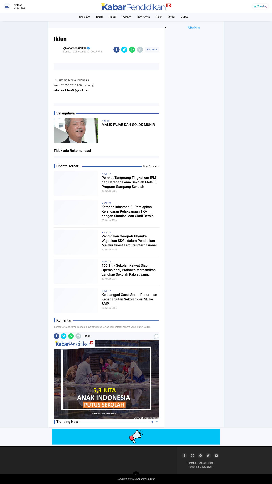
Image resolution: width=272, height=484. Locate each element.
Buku (112, 17)
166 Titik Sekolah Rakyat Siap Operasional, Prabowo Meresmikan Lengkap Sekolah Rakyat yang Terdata (129, 270)
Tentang (191, 462)
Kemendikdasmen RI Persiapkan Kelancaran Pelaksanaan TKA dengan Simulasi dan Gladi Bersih (128, 211)
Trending (262, 6)
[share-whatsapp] (132, 50)
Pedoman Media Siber (200, 466)
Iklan (211, 462)
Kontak (202, 462)
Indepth (126, 17)
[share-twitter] (124, 50)
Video (184, 17)
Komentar (152, 49)
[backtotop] (136, 474)
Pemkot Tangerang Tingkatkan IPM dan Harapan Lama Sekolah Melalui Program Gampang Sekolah (129, 182)
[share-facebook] (116, 50)
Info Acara (143, 17)
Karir (159, 17)
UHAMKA (194, 27)
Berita (100, 17)
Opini (171, 17)
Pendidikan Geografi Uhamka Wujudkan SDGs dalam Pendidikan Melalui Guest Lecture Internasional (129, 240)
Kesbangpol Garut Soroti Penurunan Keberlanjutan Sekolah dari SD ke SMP (129, 299)
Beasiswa (84, 17)
